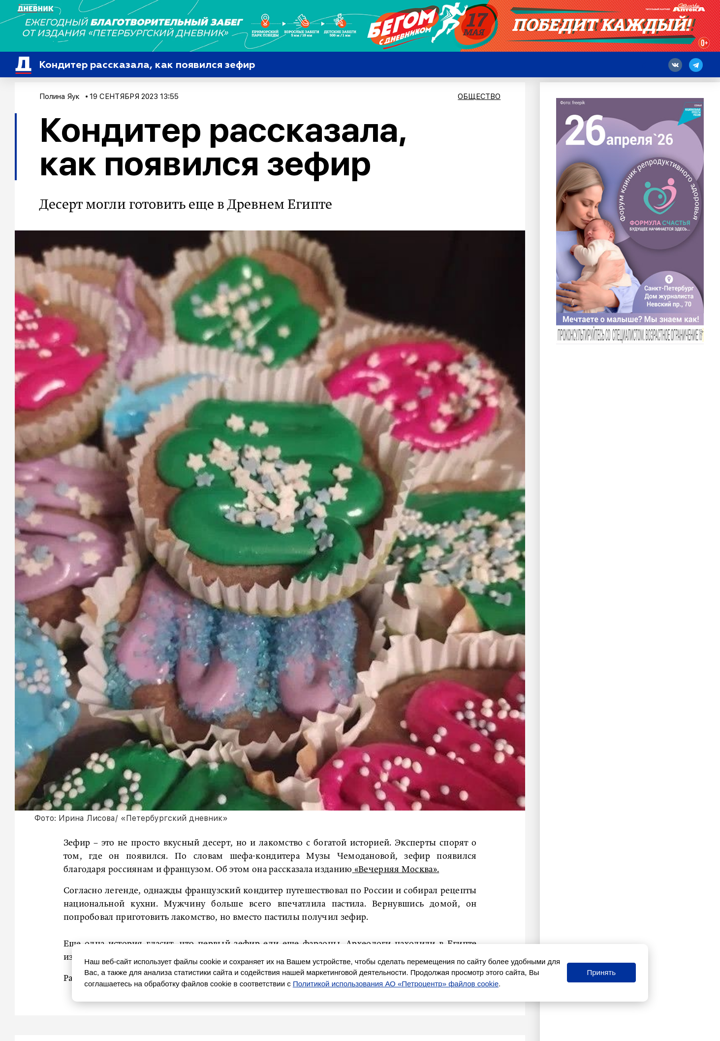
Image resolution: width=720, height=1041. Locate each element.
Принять (601, 972)
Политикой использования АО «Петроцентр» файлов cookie (396, 983)
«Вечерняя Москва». (395, 869)
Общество (479, 96)
